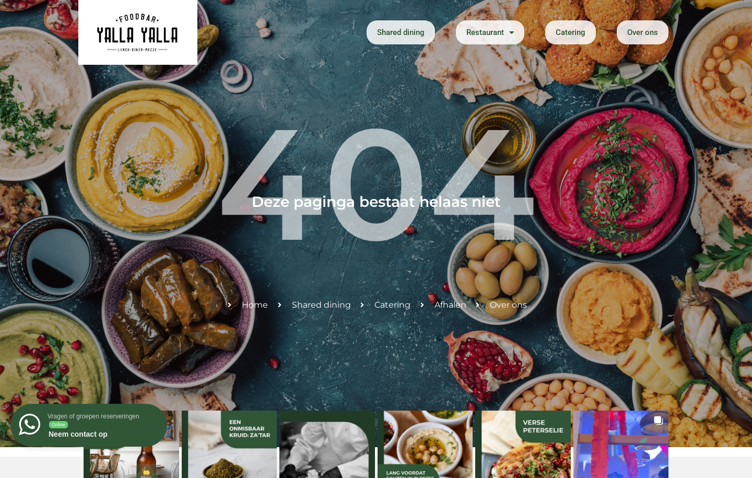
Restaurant (490, 33)
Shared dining (401, 32)
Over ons (642, 32)
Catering (570, 32)
